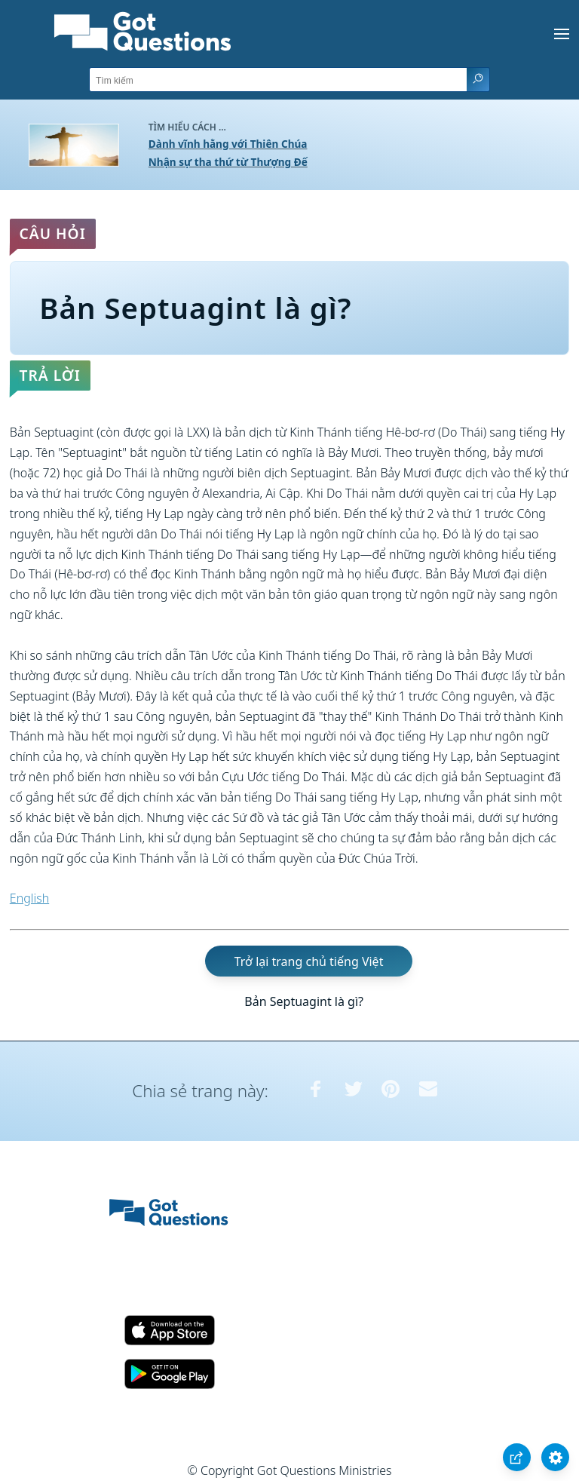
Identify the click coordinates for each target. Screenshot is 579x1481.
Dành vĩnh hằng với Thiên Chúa (228, 143)
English (29, 898)
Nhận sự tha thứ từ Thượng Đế (228, 162)
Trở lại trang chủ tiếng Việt (309, 960)
